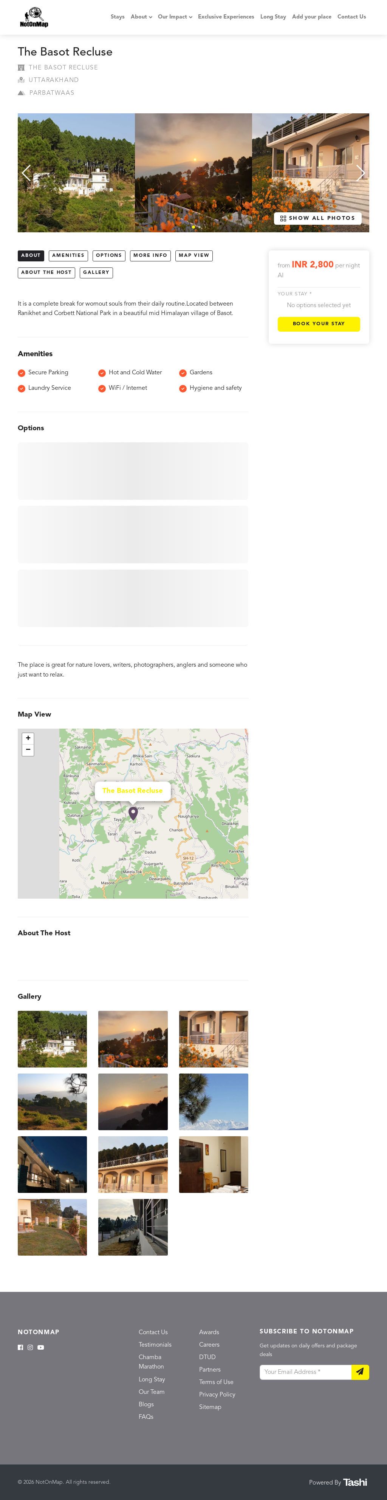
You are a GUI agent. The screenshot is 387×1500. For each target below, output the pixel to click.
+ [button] (28, 739)
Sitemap (210, 1407)
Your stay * (295, 294)
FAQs (146, 1417)
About (139, 17)
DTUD (207, 1358)
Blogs (146, 1405)
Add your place (311, 17)
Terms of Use (216, 1383)
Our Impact (172, 17)
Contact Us (351, 17)
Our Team (152, 1392)
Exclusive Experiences (226, 17)
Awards (209, 1333)
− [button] (28, 750)
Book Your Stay (319, 323)
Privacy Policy (217, 1395)
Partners (210, 1370)
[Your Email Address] (306, 1372)
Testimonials (155, 1345)
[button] (193, 227)
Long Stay (273, 17)
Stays (118, 17)
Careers (209, 1345)
